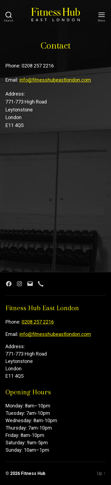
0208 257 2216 (38, 322)
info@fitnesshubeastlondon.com (55, 80)
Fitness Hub (33, 473)
